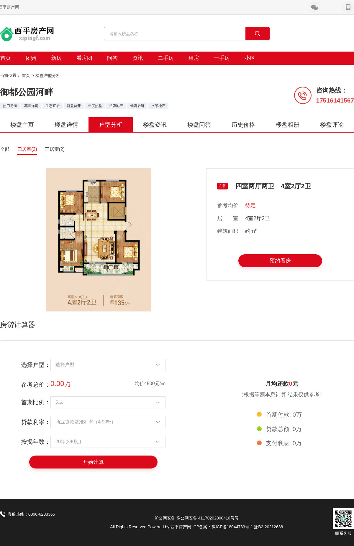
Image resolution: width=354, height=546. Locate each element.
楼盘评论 (332, 124)
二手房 (166, 58)
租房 (194, 58)
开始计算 (93, 462)
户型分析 (110, 124)
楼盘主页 (22, 124)
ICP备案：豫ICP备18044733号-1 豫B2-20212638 (237, 526)
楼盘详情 (66, 124)
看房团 (84, 58)
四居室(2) (27, 149)
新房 (56, 58)
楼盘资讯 (155, 124)
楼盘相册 (287, 124)
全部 (4, 149)
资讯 (137, 58)
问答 (112, 58)
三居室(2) (55, 149)
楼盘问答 (199, 124)
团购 (31, 58)
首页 (26, 75)
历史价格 (243, 124)
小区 (250, 58)
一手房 (222, 58)
